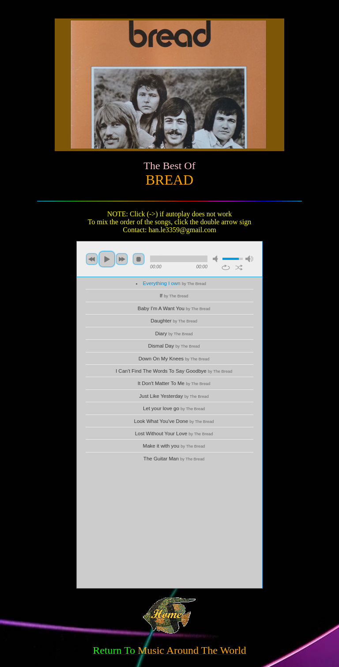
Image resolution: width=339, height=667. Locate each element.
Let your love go (174, 408)
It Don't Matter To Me (174, 383)
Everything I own (174, 283)
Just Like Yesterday (174, 396)
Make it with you (174, 445)
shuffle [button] (239, 267)
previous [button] (92, 259)
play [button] (107, 259)
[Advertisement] (169, 526)
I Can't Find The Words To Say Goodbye (174, 371)
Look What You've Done (174, 421)
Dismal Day (174, 345)
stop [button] (138, 259)
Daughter (174, 320)
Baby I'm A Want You (174, 308)
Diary (173, 333)
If (174, 295)
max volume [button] (249, 259)
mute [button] (217, 259)
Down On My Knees (174, 358)
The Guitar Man (173, 458)
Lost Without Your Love (174, 433)
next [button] (122, 259)
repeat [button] (225, 267)
